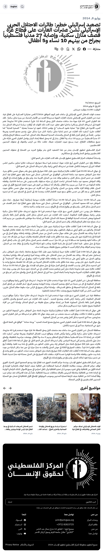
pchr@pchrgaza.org (64, 520)
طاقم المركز (93, 524)
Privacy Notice (12, 545)
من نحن (94, 529)
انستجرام (23, 524)
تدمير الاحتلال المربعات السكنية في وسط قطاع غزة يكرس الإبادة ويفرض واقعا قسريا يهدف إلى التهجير (18, 428)
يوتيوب (23, 533)
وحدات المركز (92, 520)
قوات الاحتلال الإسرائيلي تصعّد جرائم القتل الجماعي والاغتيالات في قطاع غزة (86, 428)
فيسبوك (23, 520)
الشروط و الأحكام (27, 545)
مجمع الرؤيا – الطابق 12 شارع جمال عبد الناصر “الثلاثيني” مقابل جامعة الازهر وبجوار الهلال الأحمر (54, 531)
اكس (23, 529)
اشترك (10, 502)
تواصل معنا (93, 533)
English (14, 6)
